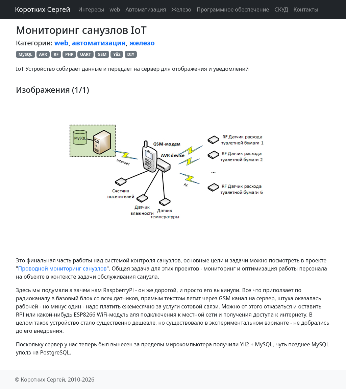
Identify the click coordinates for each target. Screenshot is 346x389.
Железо (182, 9)
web (114, 9)
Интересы (91, 9)
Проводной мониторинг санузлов (62, 268)
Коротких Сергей (42, 9)
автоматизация (99, 42)
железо (142, 42)
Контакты (306, 9)
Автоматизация (146, 9)
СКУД (281, 9)
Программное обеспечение (233, 9)
